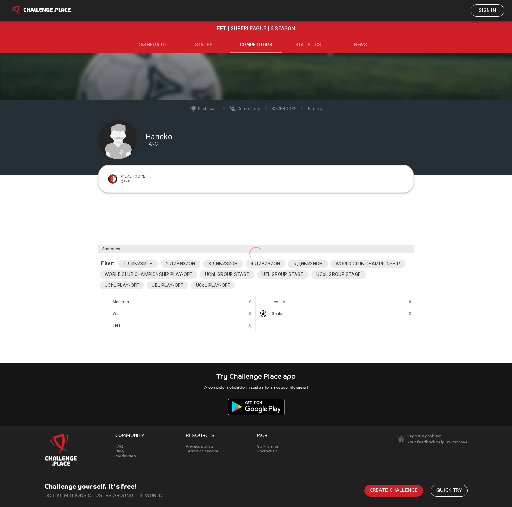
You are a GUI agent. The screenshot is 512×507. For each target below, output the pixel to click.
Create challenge (394, 490)
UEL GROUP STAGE (282, 274)
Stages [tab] (204, 44)
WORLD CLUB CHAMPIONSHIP (368, 263)
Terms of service (202, 451)
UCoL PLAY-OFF (213, 285)
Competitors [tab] (256, 44)
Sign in (487, 10)
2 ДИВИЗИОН (180, 263)
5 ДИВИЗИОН (308, 263)
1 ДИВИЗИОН (138, 263)
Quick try (449, 490)
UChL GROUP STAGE (227, 274)
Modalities (125, 456)
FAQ (119, 447)
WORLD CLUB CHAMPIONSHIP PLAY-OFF (148, 274)
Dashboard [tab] (151, 44)
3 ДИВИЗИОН (223, 263)
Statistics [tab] (308, 44)
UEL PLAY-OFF (167, 285)
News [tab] (360, 44)
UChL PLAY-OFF (122, 285)
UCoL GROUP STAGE (338, 274)
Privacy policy (199, 447)
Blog (119, 451)
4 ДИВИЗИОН (265, 263)
